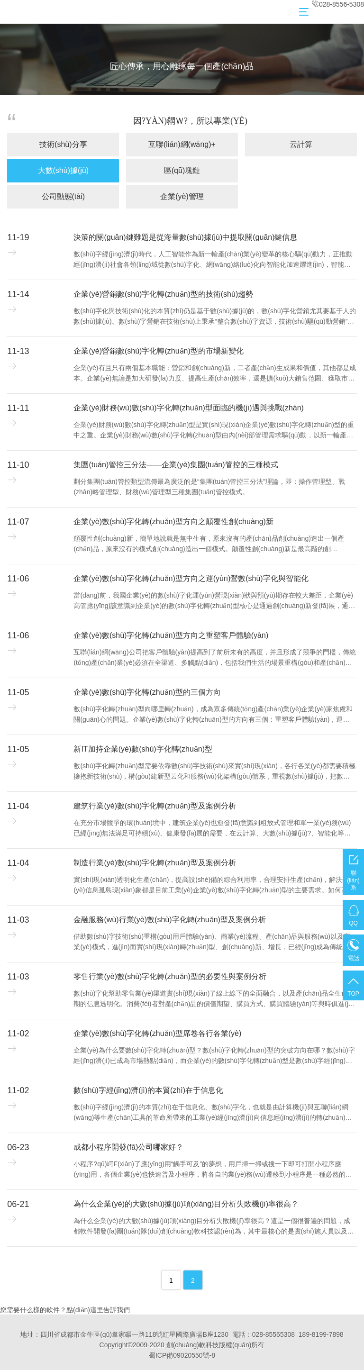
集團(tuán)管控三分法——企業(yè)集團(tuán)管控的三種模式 (175, 465)
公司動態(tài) (63, 196)
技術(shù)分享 (63, 144)
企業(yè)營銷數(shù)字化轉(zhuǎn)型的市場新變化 (158, 351)
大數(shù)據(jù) (63, 170)
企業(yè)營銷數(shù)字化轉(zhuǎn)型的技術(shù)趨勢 (163, 294)
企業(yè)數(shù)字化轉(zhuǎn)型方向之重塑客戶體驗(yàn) (170, 635)
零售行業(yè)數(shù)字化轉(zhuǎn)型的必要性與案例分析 (169, 976)
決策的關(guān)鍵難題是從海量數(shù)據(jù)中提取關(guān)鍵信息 (185, 237)
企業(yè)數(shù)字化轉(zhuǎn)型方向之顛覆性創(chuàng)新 (173, 521)
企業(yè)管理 (182, 196)
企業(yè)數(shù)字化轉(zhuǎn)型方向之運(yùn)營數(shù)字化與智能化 (190, 578)
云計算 (301, 144)
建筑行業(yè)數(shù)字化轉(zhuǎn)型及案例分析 (154, 806)
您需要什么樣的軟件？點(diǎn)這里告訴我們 (65, 1310)
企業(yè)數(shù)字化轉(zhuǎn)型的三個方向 (146, 692)
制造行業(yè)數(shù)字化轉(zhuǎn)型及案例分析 (154, 863)
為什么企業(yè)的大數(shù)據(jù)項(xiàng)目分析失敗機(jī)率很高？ (186, 1204)
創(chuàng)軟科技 (192, 1345)
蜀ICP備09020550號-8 (182, 1355)
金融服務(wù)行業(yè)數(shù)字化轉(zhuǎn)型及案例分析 (169, 920)
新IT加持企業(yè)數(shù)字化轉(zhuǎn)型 (142, 749)
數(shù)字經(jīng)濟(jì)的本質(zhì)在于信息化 (148, 1090)
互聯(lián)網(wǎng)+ (182, 144)
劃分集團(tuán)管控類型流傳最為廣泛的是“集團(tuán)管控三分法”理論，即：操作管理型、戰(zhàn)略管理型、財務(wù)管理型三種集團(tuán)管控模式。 (209, 487)
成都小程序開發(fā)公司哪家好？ (128, 1147)
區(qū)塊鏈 (182, 170)
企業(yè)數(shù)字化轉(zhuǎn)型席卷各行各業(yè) (157, 1033)
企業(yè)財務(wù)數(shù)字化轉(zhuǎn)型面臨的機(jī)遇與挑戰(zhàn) (188, 408)
